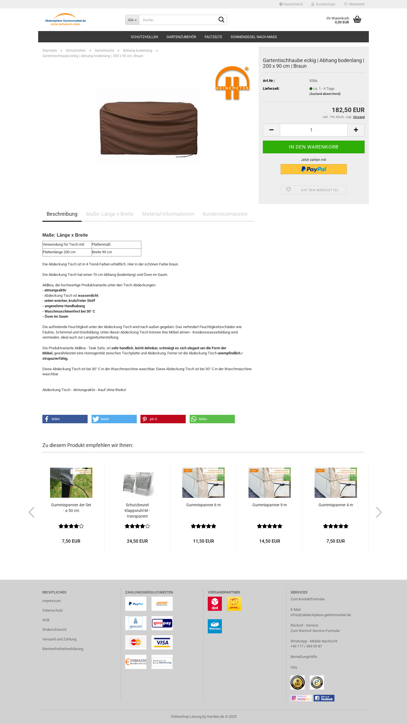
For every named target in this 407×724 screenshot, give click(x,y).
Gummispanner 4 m (336, 505)
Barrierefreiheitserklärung (62, 649)
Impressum (51, 601)
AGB (45, 620)
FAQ (294, 667)
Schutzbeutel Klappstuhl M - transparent (137, 510)
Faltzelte (213, 37)
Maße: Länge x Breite (110, 214)
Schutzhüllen (144, 37)
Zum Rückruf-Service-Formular (315, 631)
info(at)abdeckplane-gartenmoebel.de (321, 615)
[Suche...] (132, 20)
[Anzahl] (314, 130)
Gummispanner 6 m (203, 505)
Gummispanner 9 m (269, 505)
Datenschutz (52, 610)
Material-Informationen (168, 214)
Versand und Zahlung (59, 639)
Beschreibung (62, 214)
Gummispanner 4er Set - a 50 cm (71, 508)
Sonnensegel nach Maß (254, 37)
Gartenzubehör (181, 37)
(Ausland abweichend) (325, 94)
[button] (291, 4)
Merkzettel (354, 4)
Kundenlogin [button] (323, 4)
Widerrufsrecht (54, 629)
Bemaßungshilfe (304, 657)
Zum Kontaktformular (308, 599)
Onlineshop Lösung (186, 716)
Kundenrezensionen (225, 214)
